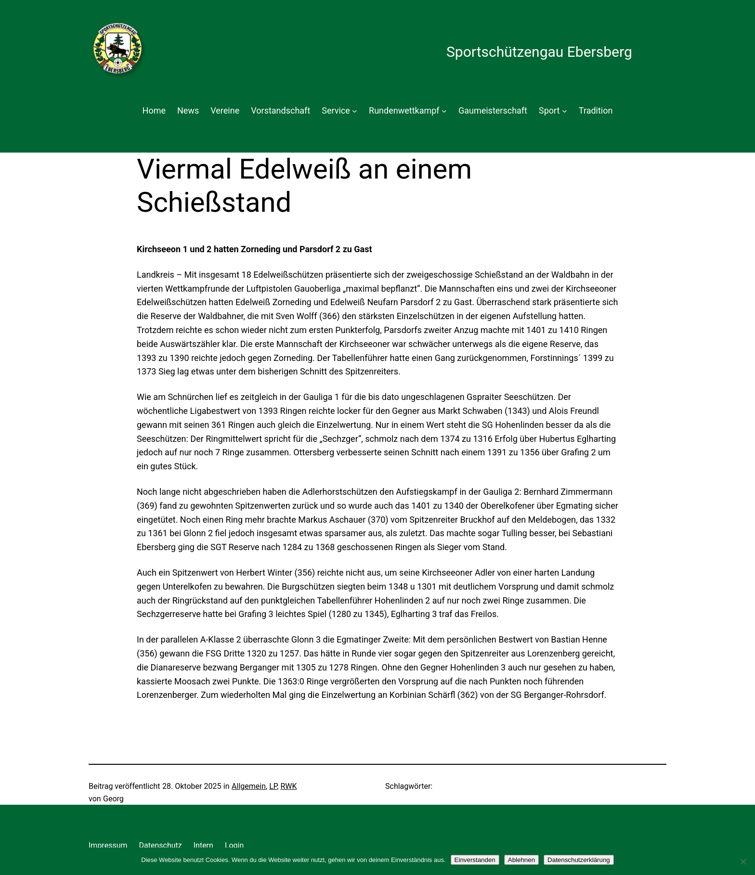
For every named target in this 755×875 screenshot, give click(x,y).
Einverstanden (475, 859)
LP (273, 786)
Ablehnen (521, 859)
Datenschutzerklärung (578, 859)
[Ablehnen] (743, 861)
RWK (288, 786)
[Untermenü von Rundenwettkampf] (444, 111)
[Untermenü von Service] (354, 111)
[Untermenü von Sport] (564, 111)
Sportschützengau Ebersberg (539, 51)
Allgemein (249, 786)
